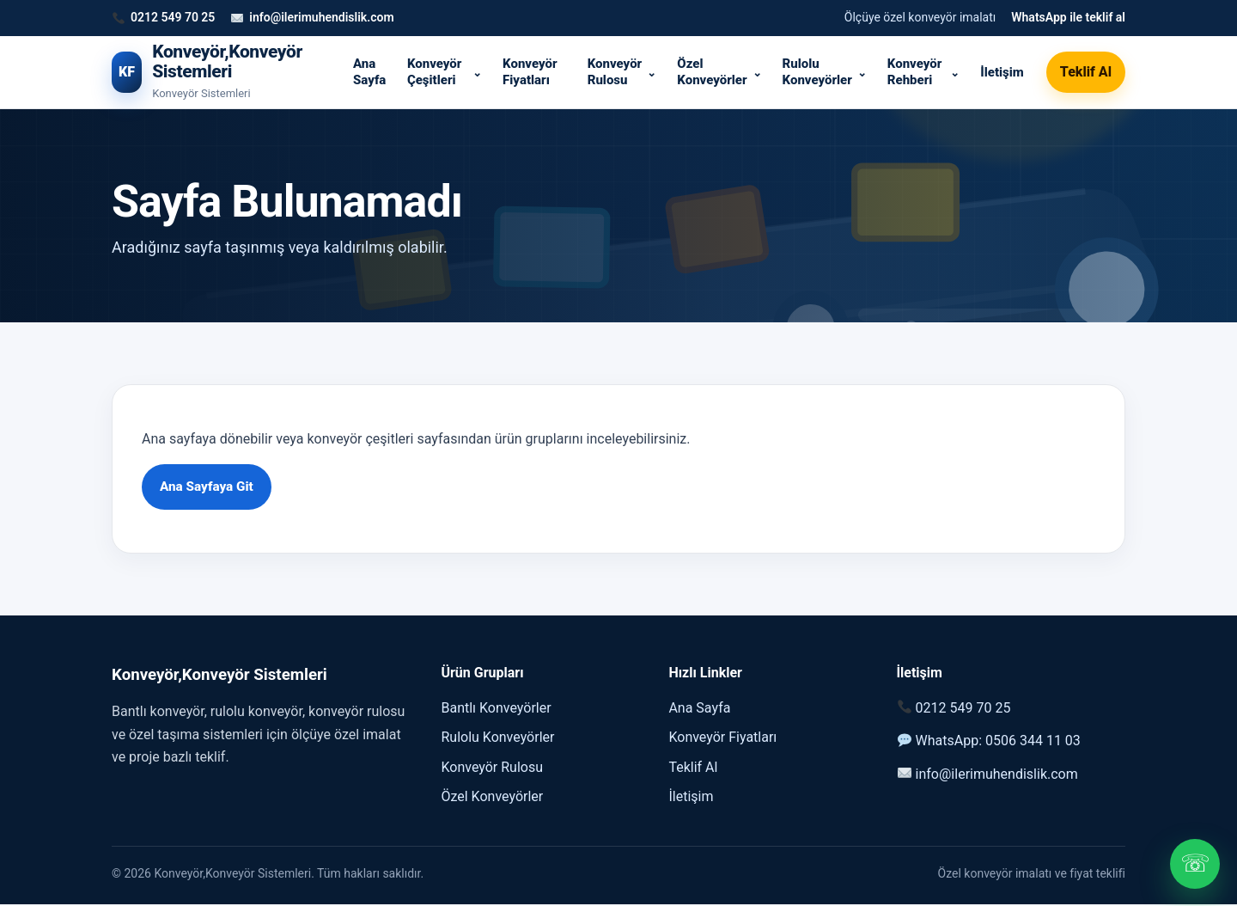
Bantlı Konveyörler (496, 709)
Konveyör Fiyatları (530, 72)
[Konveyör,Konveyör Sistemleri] (218, 72)
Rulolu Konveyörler (817, 72)
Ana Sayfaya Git (209, 487)
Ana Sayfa (369, 72)
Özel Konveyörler (711, 72)
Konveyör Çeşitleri (434, 72)
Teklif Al (1086, 72)
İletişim (1002, 72)
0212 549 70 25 (173, 17)
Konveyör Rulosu (615, 72)
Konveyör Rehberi (914, 72)
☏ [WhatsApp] (1195, 863)
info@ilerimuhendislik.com (321, 17)
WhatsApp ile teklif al (1068, 17)
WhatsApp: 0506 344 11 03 (998, 741)
